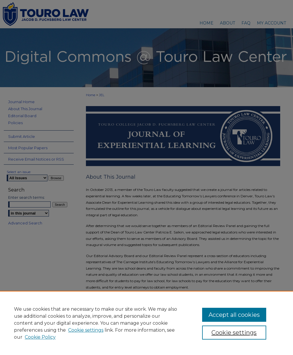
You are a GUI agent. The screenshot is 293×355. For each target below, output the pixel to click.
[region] (146, 323)
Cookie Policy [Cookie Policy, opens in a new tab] (40, 337)
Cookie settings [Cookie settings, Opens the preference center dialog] (234, 332)
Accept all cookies (234, 314)
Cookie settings (85, 330)
